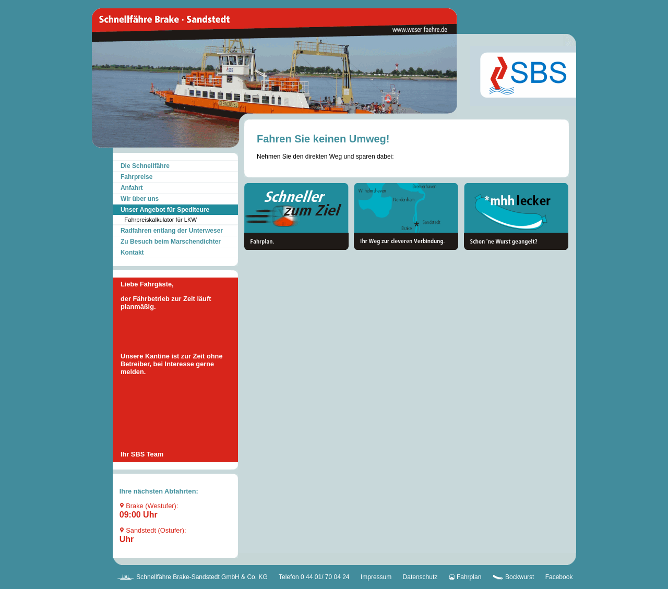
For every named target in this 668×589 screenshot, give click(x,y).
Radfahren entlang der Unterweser (172, 230)
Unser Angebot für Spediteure (165, 209)
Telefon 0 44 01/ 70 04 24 (314, 577)
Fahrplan (465, 577)
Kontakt (132, 252)
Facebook (559, 577)
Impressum (376, 577)
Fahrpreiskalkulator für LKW (160, 220)
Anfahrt (132, 187)
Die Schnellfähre (145, 166)
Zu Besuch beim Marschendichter (171, 241)
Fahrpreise (136, 177)
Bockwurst (513, 577)
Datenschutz (420, 577)
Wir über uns (140, 198)
